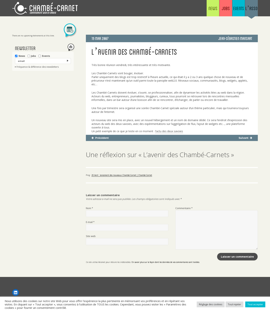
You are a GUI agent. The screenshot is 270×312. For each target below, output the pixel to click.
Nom (89, 208)
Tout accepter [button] (255, 304)
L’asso (247, 9)
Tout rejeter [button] (234, 304)
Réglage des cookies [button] (210, 304)
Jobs (203, 9)
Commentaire (184, 208)
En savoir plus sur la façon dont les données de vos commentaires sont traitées (165, 262)
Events (225, 9)
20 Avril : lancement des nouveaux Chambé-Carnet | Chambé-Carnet (122, 175)
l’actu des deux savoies (169, 131)
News (182, 9)
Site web (91, 236)
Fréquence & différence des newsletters (37, 67)
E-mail (90, 222)
